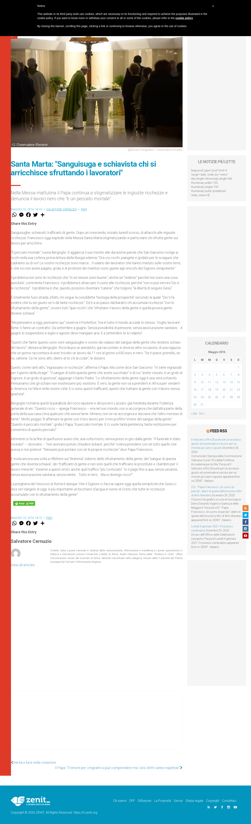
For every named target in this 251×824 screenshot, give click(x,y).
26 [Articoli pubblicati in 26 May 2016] (216, 397)
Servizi (178, 801)
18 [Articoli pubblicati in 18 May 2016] (209, 389)
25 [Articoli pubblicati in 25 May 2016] (209, 397)
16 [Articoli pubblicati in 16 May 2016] (194, 389)
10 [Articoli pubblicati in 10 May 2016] (202, 382)
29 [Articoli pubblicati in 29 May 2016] (238, 397)
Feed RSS (218, 431)
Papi (84, 209)
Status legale (194, 801)
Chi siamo (120, 801)
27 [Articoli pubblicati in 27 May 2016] (224, 397)
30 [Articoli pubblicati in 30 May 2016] (194, 404)
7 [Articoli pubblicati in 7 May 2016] (231, 374)
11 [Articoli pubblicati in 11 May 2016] (209, 382)
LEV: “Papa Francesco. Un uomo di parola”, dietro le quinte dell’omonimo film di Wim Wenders (216, 491)
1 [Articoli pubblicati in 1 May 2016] (238, 367)
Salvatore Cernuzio (61, 209)
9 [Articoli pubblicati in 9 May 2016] (195, 382)
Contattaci (229, 801)
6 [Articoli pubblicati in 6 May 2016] (224, 374)
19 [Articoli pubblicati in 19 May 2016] (216, 389)
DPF (132, 801)
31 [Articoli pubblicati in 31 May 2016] (202, 404)
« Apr (194, 413)
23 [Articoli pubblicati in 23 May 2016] (194, 397)
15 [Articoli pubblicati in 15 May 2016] (238, 382)
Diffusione (144, 801)
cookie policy (184, 18)
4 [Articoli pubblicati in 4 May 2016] (209, 374)
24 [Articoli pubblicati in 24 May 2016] (202, 397)
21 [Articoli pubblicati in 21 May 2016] (231, 389)
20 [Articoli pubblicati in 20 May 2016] (224, 389)
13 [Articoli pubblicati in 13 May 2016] (224, 382)
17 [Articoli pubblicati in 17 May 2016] (202, 389)
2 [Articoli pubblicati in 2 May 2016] (195, 374)
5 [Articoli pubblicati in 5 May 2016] (216, 374)
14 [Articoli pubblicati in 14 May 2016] (231, 382)
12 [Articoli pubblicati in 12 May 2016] (216, 382)
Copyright (212, 801)
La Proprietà (162, 801)
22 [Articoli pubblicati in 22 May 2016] (238, 389)
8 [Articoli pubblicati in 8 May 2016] (238, 374)
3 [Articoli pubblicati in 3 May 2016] (202, 374)
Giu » (202, 413)
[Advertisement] (96, 724)
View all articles (23, 565)
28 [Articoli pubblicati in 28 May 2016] (231, 397)
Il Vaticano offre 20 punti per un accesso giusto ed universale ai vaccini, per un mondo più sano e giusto (216, 443)
